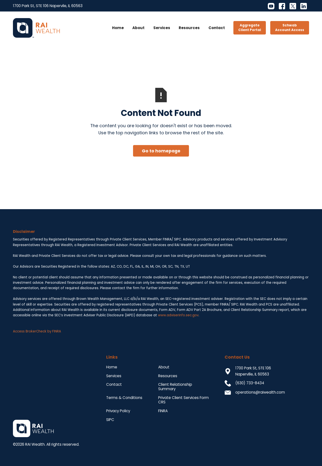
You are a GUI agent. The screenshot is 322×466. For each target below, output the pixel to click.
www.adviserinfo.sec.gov (178, 315)
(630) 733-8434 (249, 383)
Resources (189, 27)
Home (118, 27)
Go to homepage (161, 151)
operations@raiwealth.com (260, 392)
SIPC (110, 419)
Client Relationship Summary (175, 386)
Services (161, 27)
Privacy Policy (118, 410)
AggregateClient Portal (249, 27)
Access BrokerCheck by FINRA (37, 331)
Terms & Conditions (124, 397)
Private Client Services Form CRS (183, 400)
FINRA (163, 410)
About (138, 27)
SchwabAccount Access (289, 27)
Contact (216, 27)
